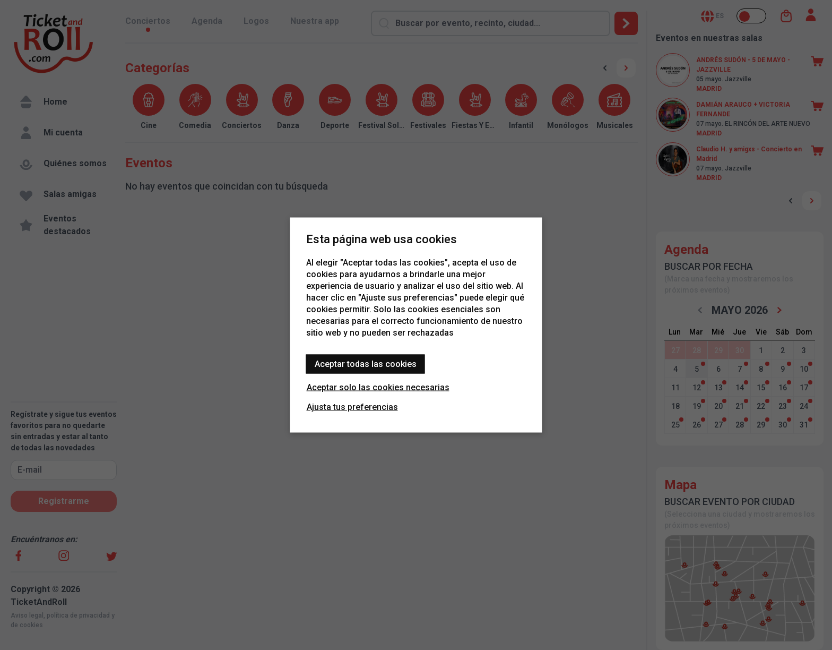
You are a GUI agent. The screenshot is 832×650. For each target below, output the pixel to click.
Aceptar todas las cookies (366, 364)
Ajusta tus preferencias (352, 407)
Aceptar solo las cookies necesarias (378, 387)
